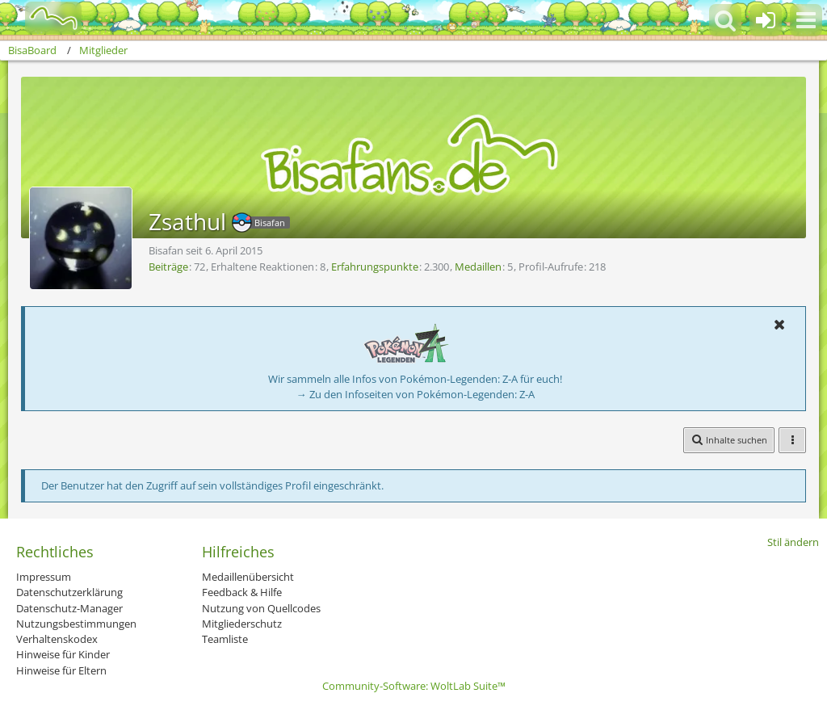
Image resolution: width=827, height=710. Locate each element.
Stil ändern (793, 542)
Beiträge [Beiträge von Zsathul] (168, 266)
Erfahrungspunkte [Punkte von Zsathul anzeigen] (374, 266)
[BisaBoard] (43, 18)
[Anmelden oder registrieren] (765, 20)
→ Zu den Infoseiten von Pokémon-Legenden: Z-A (415, 394)
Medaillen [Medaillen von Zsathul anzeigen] (478, 266)
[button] (806, 20)
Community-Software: (414, 685)
